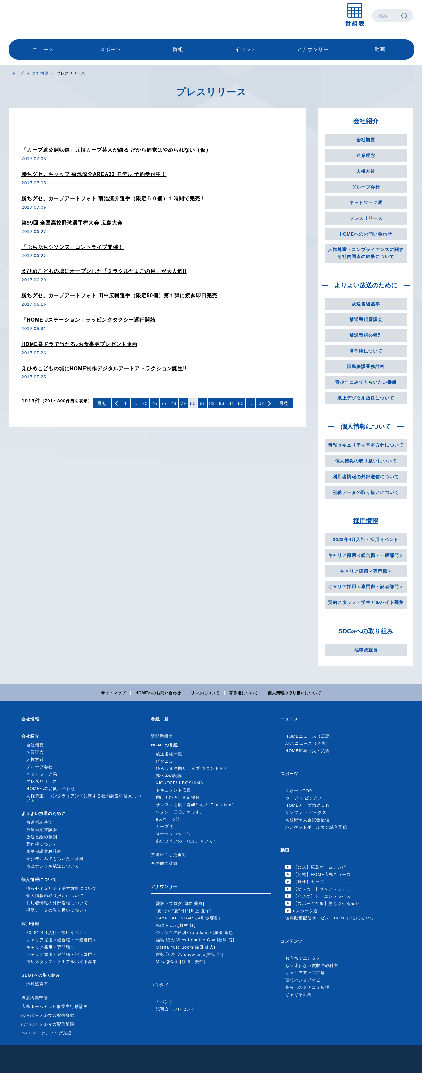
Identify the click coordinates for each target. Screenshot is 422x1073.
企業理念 (365, 155)
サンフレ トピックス (306, 813)
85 (241, 403)
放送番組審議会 (366, 319)
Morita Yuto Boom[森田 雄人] (185, 947)
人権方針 (365, 171)
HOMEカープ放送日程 (307, 805)
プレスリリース (71, 73)
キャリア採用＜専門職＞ (366, 571)
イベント (245, 49)
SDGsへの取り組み (365, 631)
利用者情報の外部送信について (366, 476)
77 (164, 403)
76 (154, 403)
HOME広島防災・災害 (307, 751)
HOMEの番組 (164, 745)
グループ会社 (366, 187)
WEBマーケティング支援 (46, 1033)
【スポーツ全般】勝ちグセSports (326, 903)
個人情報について (366, 426)
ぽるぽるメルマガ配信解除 (48, 1024)
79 (183, 403)
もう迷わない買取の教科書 (311, 965)
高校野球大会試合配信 (307, 820)
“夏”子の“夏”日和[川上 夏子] (183, 911)
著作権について (366, 350)
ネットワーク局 (366, 202)
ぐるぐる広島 (298, 994)
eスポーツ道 (168, 819)
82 (212, 403)
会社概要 (40, 73)
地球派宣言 (366, 649)
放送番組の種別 (366, 335)
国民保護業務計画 (366, 366)
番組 (177, 49)
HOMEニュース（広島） (309, 736)
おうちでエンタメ (303, 958)
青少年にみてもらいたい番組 (366, 382)
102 (260, 403)
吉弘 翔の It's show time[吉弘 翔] (189, 954)
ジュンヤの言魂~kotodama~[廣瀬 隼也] (195, 933)
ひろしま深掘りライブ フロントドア (192, 768)
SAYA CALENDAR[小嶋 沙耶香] (188, 918)
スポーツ (110, 49)
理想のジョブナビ (303, 980)
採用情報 (365, 521)
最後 (284, 403)
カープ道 (164, 826)
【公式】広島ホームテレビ (319, 867)
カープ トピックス (303, 798)
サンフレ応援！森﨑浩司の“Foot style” (194, 805)
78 (174, 403)
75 (145, 403)
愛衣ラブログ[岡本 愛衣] (180, 903)
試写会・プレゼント (176, 1009)
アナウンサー (313, 49)
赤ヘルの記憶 (169, 776)
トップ (18, 73)
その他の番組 (164, 863)
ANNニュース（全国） (307, 743)
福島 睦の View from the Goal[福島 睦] (195, 940)
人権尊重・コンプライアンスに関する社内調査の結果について (366, 253)
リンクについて (205, 693)
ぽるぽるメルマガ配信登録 (48, 1015)
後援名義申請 (34, 998)
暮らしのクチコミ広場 (307, 987)
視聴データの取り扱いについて (366, 492)
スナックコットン (173, 834)
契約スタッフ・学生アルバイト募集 (366, 602)
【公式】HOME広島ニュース (322, 874)
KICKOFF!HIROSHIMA (179, 783)
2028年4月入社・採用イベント (366, 539)
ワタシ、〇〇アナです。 (180, 812)
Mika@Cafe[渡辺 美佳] (180, 962)
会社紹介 (365, 121)
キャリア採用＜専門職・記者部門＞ (366, 586)
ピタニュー (167, 761)
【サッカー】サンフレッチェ (322, 889)
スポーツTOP (298, 791)
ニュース (43, 49)
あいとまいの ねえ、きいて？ (187, 841)
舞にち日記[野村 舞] (176, 925)
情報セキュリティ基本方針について (366, 445)
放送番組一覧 (169, 754)
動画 (380, 49)
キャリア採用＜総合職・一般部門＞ (366, 555)
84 (231, 403)
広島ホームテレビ (42, 16)
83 (222, 403)
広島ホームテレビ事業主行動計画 (54, 1006)
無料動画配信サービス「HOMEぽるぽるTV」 (330, 918)
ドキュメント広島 (173, 790)
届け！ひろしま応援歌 (178, 797)
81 (202, 403)
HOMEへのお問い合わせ (366, 234)
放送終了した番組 (168, 855)
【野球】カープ (308, 882)
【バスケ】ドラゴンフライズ (322, 896)
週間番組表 (162, 736)
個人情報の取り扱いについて (366, 460)
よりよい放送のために (365, 285)
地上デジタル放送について (365, 398)
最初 (102, 403)
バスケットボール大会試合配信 (316, 827)
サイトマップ (113, 693)
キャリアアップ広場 (305, 973)
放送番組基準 (366, 303)
